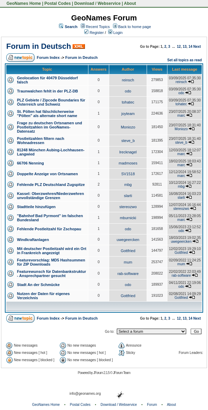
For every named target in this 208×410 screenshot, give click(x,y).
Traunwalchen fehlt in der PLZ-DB (47, 91)
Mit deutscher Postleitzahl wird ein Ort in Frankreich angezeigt (51, 251)
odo (128, 91)
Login (115, 32)
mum (128, 262)
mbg (128, 184)
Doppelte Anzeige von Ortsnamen (47, 174)
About (130, 3)
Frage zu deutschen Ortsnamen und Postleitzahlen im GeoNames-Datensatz (49, 127)
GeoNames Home (23, 3)
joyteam (128, 114)
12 (179, 46)
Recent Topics (98, 27)
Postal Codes (57, 3)
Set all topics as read (184, 60)
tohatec (128, 102)
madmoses (128, 163)
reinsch (128, 80)
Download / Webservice (97, 3)
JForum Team (121, 373)
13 (185, 46)
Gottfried (128, 251)
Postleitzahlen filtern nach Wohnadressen (40, 140)
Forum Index (48, 57)
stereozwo (128, 207)
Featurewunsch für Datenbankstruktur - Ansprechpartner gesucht (51, 273)
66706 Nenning (30, 163)
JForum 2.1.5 (101, 373)
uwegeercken (128, 240)
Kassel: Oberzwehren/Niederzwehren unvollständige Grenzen (50, 195)
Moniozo (128, 127)
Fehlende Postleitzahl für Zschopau (49, 229)
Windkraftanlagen (33, 240)
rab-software (128, 273)
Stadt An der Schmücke (38, 285)
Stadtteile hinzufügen (36, 207)
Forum (152, 405)
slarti (128, 196)
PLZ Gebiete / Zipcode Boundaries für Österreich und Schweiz (51, 102)
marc (181, 115)
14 (190, 46)
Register (94, 32)
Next (197, 46)
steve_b (128, 141)
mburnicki (128, 218)
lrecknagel (128, 152)
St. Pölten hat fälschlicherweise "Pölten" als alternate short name (47, 113)
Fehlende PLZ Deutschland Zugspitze (51, 184)
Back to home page (134, 27)
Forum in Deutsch (38, 46)
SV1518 (128, 174)
